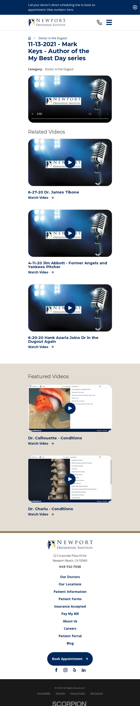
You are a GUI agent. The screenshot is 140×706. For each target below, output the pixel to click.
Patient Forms (70, 599)
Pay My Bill (70, 613)
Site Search (96, 693)
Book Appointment (70, 659)
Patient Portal (69, 636)
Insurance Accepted (70, 606)
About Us (70, 621)
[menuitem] (43, 693)
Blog (69, 643)
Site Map (60, 693)
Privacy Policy (77, 693)
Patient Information (70, 591)
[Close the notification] (135, 7)
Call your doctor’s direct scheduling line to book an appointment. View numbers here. (61, 7)
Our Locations (70, 584)
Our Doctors (70, 577)
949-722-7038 (70, 566)
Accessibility (43, 693)
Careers (70, 628)
